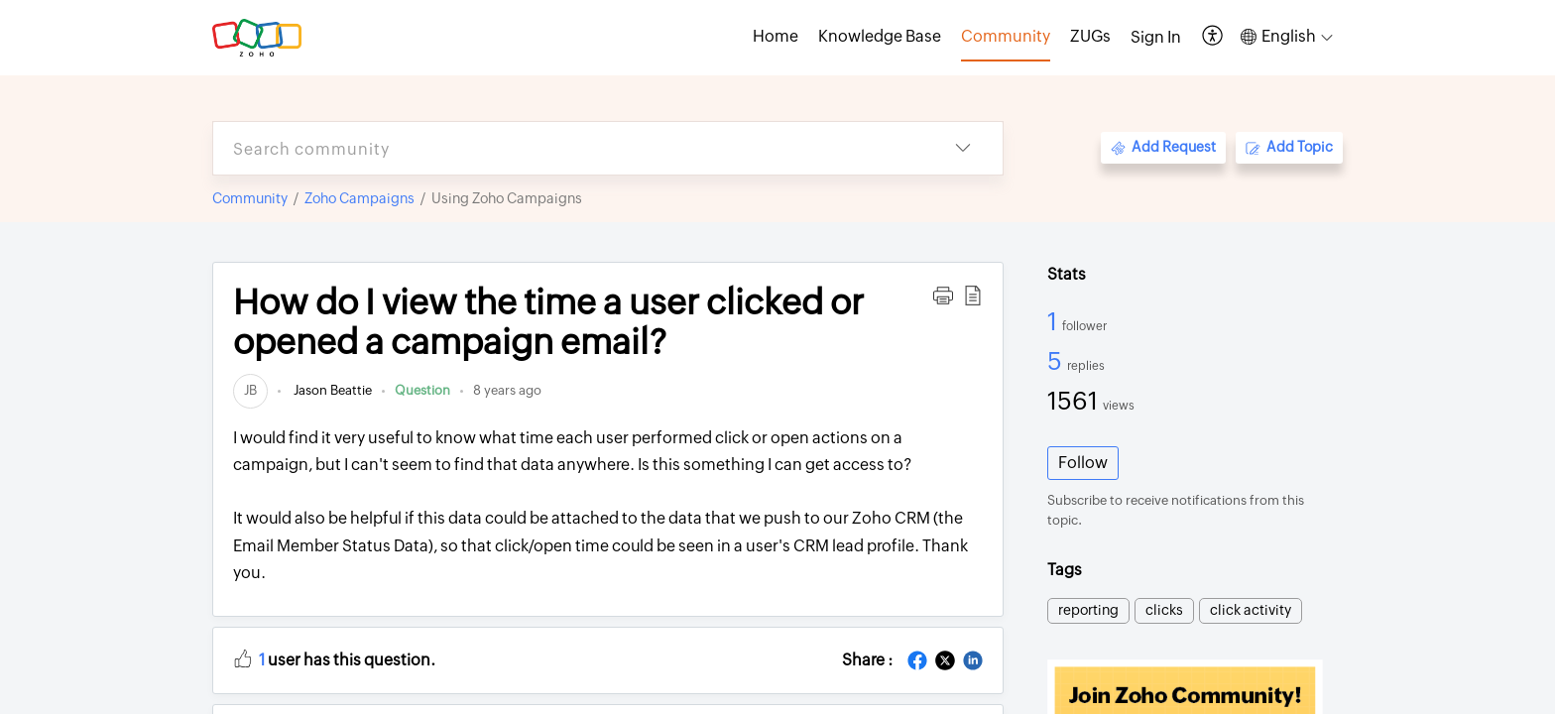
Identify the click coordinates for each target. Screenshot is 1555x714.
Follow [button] (1083, 462)
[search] (568, 148)
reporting (1088, 610)
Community (250, 198)
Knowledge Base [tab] (879, 36)
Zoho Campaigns (359, 198)
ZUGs (1090, 36)
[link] (250, 390)
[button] (1213, 37)
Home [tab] (775, 36)
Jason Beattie (331, 390)
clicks (1164, 610)
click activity (1250, 610)
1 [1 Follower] (1054, 321)
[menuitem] (1156, 37)
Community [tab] (1005, 36)
